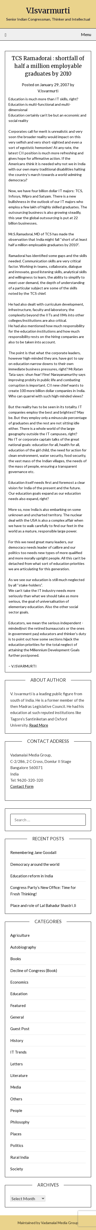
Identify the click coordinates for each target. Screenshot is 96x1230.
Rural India (19, 1157)
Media (15, 1087)
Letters (16, 1064)
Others (16, 1099)
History (16, 1040)
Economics (19, 982)
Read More (38, 725)
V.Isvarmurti (48, 10)
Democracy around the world (34, 864)
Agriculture (20, 935)
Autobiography (23, 947)
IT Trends (18, 1052)
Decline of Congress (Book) (33, 970)
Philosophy (19, 1122)
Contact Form (22, 786)
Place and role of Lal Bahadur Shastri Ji (43, 905)
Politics (16, 1145)
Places (16, 1133)
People (16, 1110)
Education (18, 993)
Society (16, 1168)
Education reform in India (31, 876)
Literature (19, 1075)
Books (15, 958)
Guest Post (19, 1028)
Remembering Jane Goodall (33, 852)
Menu (86, 34)
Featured (18, 1005)
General (17, 1017)
